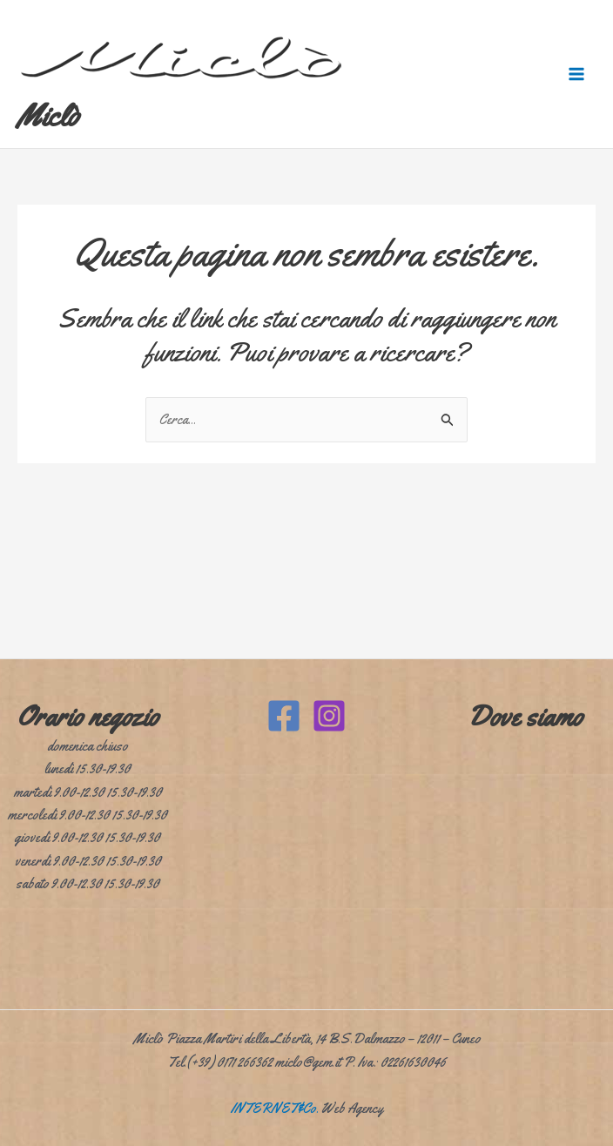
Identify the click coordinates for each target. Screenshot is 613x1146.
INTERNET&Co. (275, 1108)
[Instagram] (329, 715)
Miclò (48, 115)
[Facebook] (283, 715)
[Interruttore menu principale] (576, 74)
